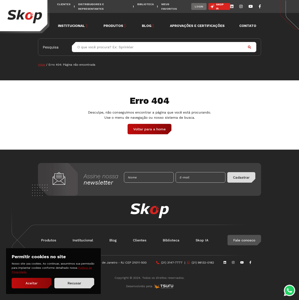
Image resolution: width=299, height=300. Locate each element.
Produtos (113, 26)
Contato (247, 26)
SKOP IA (220, 6)
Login (199, 6)
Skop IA (202, 240)
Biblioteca (145, 4)
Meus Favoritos (169, 6)
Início (41, 64)
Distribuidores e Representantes (91, 6)
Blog (146, 26)
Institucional (71, 26)
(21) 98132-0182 (203, 262)
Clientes (64, 4)
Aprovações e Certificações (197, 26)
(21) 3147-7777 (171, 262)
